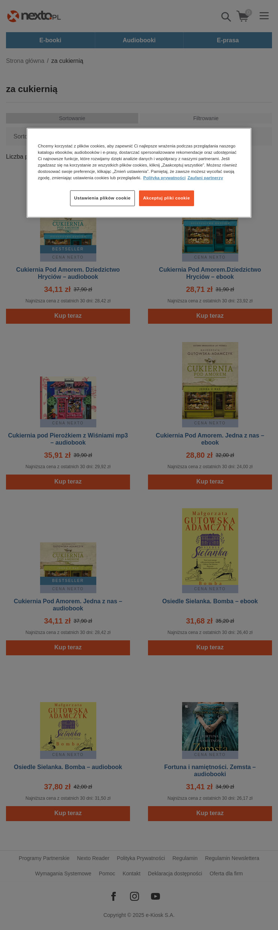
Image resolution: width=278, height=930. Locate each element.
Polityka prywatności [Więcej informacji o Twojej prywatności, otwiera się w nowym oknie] (164, 178)
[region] (139, 173)
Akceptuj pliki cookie (166, 198)
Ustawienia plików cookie (102, 198)
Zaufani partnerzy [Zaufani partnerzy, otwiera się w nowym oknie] (205, 178)
